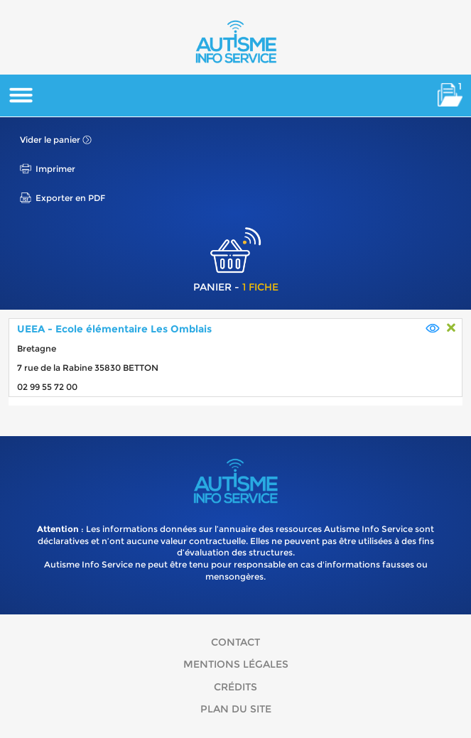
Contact (235, 642)
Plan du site (235, 708)
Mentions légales (235, 664)
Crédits (235, 686)
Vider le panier (50, 139)
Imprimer (55, 168)
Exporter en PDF (70, 197)
